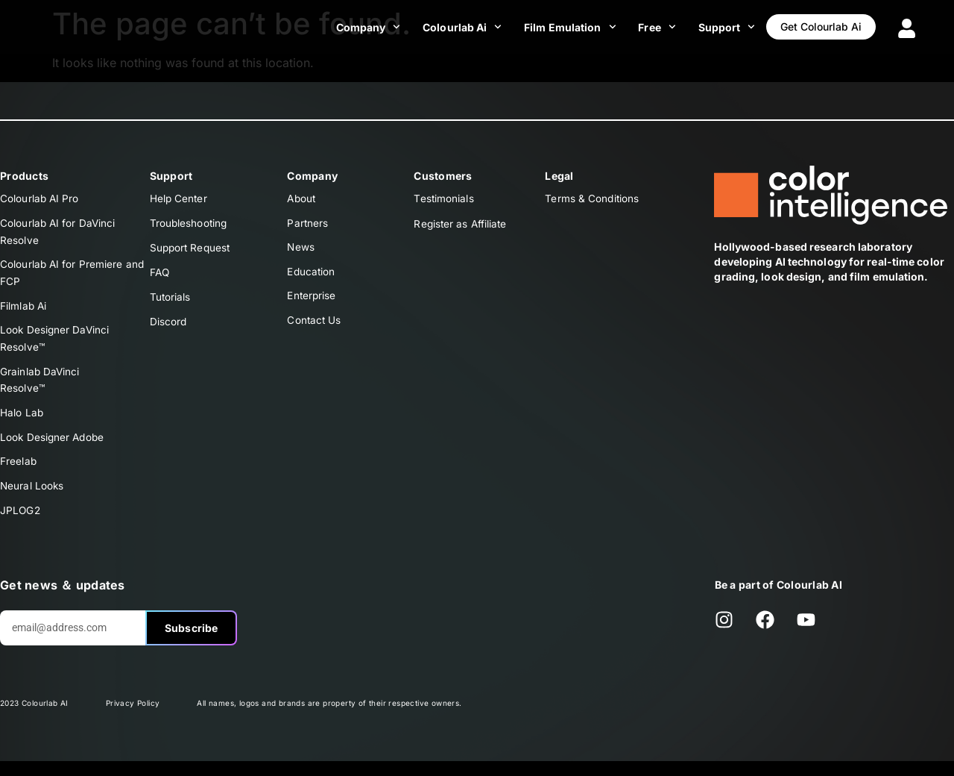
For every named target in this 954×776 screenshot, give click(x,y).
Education (311, 275)
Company (352, 27)
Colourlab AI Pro (40, 199)
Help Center (179, 199)
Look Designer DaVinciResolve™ (55, 345)
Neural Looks (32, 498)
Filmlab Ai (24, 310)
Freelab (18, 473)
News (301, 249)
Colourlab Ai (446, 27)
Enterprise (312, 300)
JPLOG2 (21, 524)
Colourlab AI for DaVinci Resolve (58, 233)
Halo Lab (22, 422)
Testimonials (444, 199)
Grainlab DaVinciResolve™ (40, 388)
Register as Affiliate (461, 224)
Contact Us (314, 325)
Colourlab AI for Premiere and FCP (73, 276)
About (302, 199)
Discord (169, 325)
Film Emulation (554, 27)
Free (641, 27)
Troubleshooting (190, 224)
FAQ (160, 275)
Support (710, 27)
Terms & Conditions (592, 199)
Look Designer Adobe (53, 448)
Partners (308, 224)
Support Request (192, 249)
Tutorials (171, 300)
